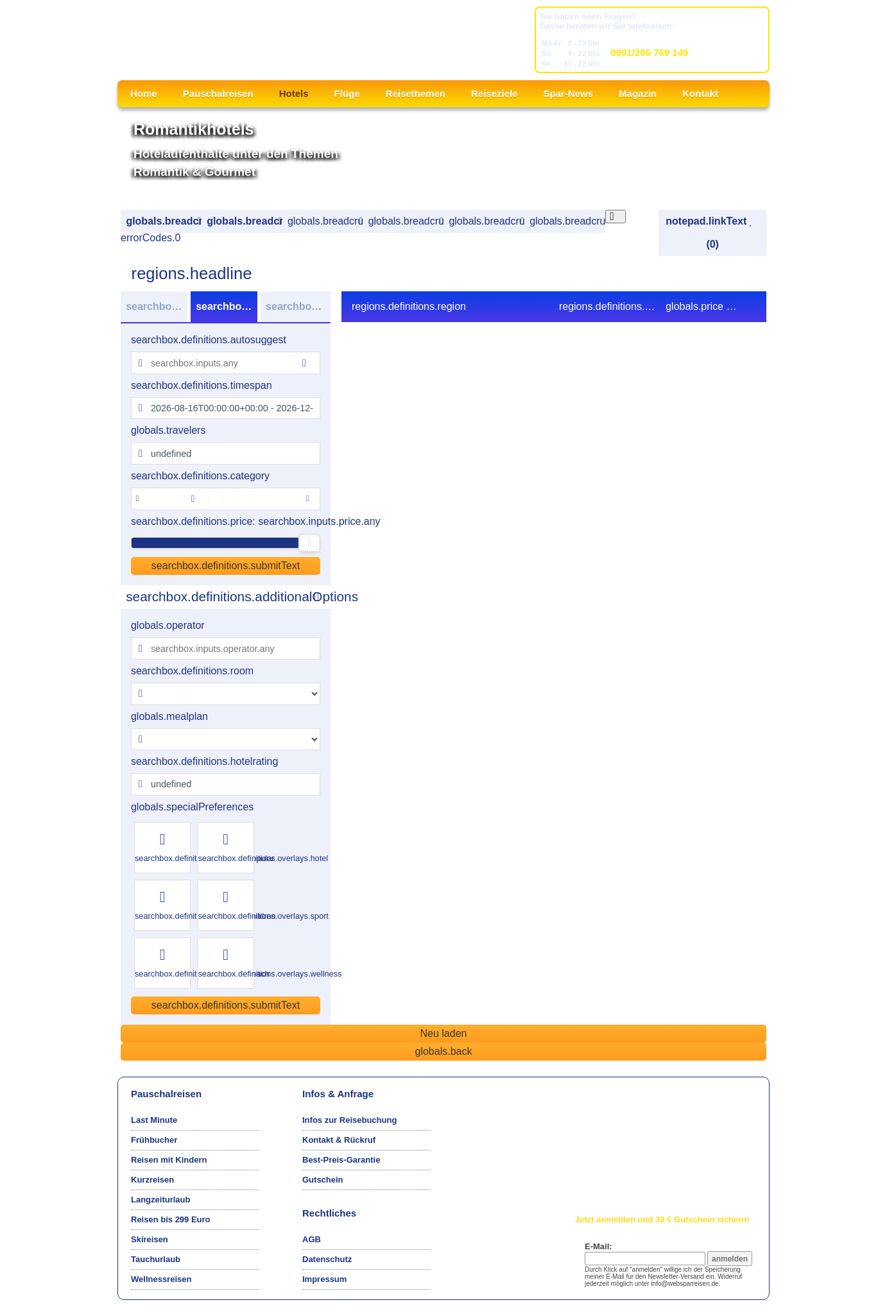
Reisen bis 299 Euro (171, 1219)
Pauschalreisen (218, 93)
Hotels (294, 93)
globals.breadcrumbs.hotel (325, 221)
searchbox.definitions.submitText (225, 565)
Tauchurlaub (155, 1259)
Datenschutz (327, 1259)
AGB (311, 1239)
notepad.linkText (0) (709, 233)
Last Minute (154, 1120)
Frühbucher (154, 1140)
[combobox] (225, 363)
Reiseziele (494, 93)
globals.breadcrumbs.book (486, 221)
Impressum (324, 1279)
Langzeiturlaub (160, 1199)
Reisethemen (415, 93)
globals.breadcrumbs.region (244, 221)
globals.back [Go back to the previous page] (443, 1051)
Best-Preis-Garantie (341, 1160)
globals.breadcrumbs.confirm (567, 221)
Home (143, 93)
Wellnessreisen (161, 1279)
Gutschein (322, 1179)
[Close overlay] (615, 216)
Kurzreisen (152, 1179)
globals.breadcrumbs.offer (406, 221)
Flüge (347, 93)
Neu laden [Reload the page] (443, 1033)
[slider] (309, 543)
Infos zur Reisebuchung (349, 1120)
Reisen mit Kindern (169, 1160)
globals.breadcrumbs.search (163, 221)
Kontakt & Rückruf (338, 1140)
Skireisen (149, 1239)
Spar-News (569, 93)
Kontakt (700, 93)
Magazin (638, 93)
